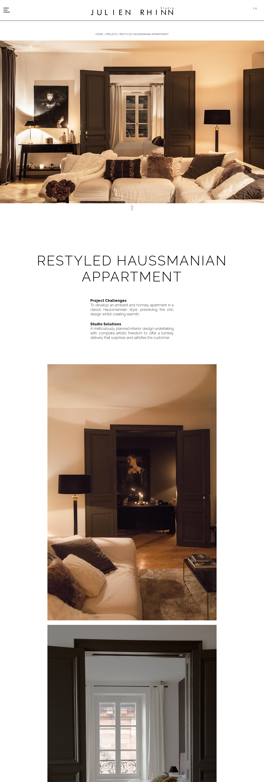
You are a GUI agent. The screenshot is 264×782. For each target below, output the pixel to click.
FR (255, 8)
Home (99, 34)
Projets (111, 34)
